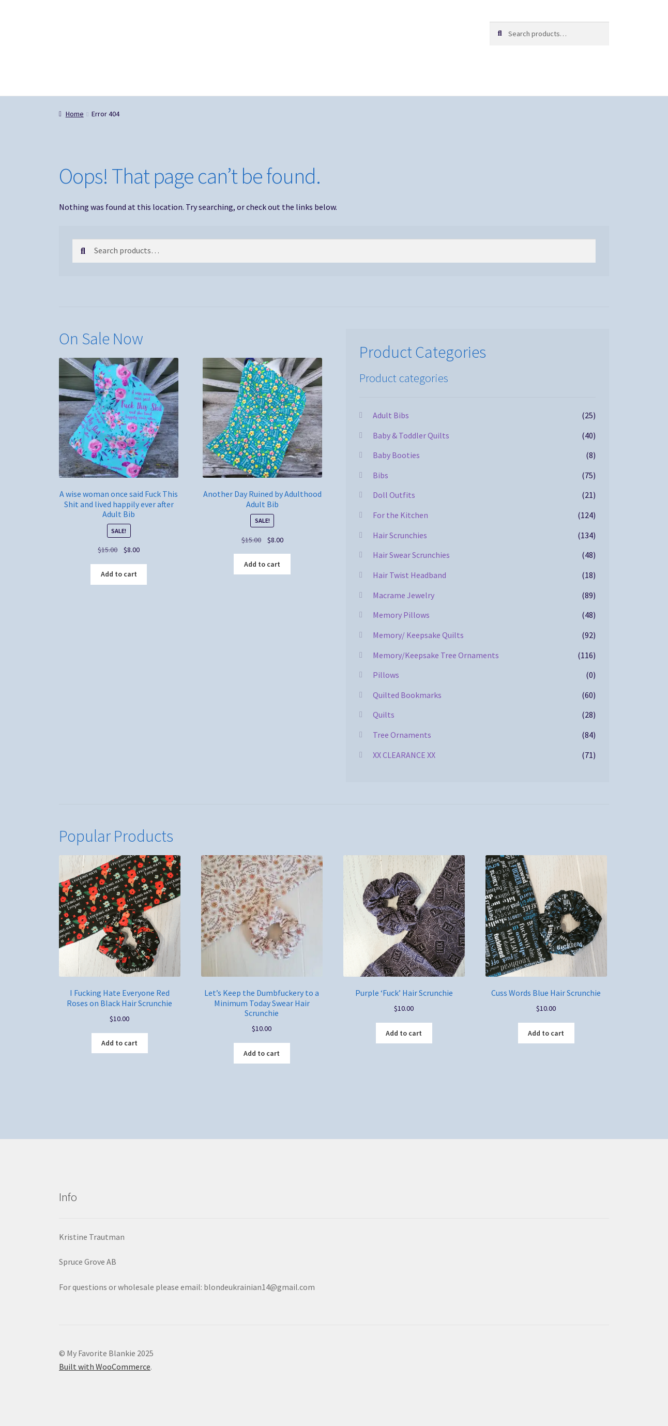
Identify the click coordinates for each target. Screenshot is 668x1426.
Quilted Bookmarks (407, 695)
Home (75, 113)
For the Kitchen (400, 515)
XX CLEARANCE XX (404, 755)
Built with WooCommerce (104, 1366)
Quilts (383, 714)
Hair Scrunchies (400, 535)
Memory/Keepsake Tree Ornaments (436, 655)
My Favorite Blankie (125, 31)
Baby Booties (396, 455)
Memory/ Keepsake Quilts (418, 635)
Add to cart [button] (119, 574)
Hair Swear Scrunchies (411, 555)
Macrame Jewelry (403, 595)
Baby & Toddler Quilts (411, 435)
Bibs (380, 475)
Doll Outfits (394, 495)
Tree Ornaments (402, 735)
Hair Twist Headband (409, 575)
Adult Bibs (391, 415)
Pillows (386, 675)
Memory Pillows (401, 615)
